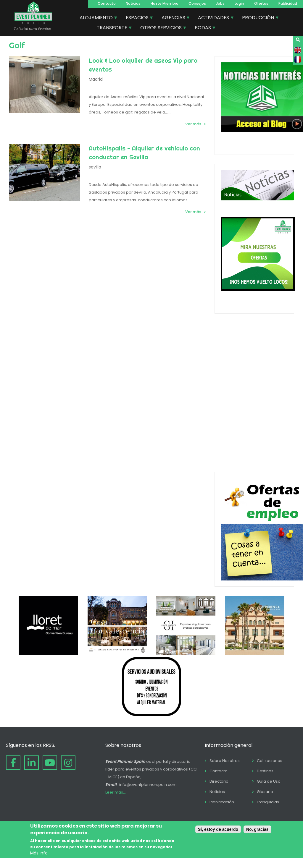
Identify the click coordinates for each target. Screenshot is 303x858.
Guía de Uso (269, 781)
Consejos (197, 3)
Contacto (107, 3)
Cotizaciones (269, 760)
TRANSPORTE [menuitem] (112, 28)
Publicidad (287, 3)
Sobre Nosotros (224, 760)
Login (239, 3)
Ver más (193, 124)
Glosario (265, 791)
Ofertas (261, 3)
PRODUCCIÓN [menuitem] (258, 18)
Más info (39, 853)
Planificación (221, 802)
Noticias (133, 3)
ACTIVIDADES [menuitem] (214, 18)
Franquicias (268, 802)
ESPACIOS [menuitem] (137, 18)
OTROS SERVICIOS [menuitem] (161, 28)
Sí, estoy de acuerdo (218, 829)
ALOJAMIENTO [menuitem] (96, 18)
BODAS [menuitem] (203, 28)
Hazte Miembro (164, 3)
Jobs (220, 3)
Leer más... (115, 792)
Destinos (265, 771)
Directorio (218, 781)
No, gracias (257, 829)
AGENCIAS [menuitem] (173, 18)
